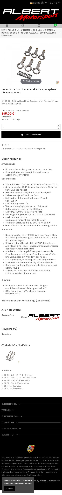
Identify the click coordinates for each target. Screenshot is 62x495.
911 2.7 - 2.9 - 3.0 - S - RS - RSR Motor (20, 377)
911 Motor (7, 370)
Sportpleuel (39, 149)
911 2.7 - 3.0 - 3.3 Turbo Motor (16, 383)
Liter (25, 149)
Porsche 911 (49, 101)
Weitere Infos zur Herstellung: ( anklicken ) (25, 300)
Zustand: (5, 315)
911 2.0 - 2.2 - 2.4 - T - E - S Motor (18, 375)
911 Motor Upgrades (12, 386)
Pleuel (31, 149)
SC (21, 149)
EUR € (55, 2)
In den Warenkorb (31, 135)
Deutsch (39, 2)
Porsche (9, 149)
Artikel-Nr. (5, 111)
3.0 (14, 149)
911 (3, 149)
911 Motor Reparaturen (14, 389)
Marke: (24, 317)
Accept (9, 488)
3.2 (18, 149)
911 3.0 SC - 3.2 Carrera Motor (17, 380)
